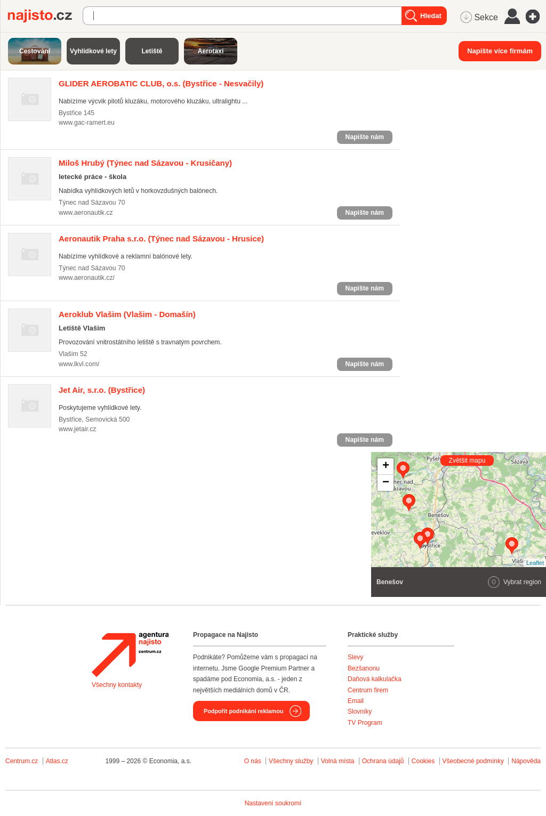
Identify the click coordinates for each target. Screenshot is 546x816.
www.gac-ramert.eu (87, 122)
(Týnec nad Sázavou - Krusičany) (145, 162)
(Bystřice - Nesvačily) (161, 83)
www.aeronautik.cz (86, 212)
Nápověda (526, 761)
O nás (252, 761)
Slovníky (360, 711)
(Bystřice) (102, 389)
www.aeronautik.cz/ (87, 277)
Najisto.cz (45, 16)
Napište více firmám (500, 51)
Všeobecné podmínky (473, 761)
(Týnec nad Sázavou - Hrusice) (161, 238)
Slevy (355, 657)
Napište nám (365, 137)
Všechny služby (292, 761)
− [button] (385, 483)
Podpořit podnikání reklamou (243, 711)
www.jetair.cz (77, 429)
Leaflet (535, 563)
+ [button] (385, 466)
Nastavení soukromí (273, 803)
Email (356, 701)
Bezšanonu (364, 668)
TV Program (365, 722)
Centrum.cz (21, 761)
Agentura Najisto (130, 654)
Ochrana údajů (383, 761)
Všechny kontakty (117, 685)
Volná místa (338, 761)
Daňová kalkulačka (375, 679)
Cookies (423, 761)
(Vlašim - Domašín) (127, 314)
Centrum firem (368, 690)
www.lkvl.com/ (79, 364)
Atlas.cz (57, 761)
